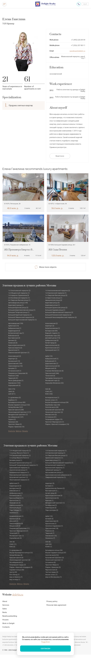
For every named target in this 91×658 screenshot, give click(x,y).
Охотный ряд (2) (15, 508)
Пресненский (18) (51, 528)
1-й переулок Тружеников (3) (18, 295)
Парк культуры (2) (51, 510)
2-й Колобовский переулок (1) (19, 298)
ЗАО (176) (11, 389)
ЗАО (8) (12, 542)
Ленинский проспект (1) (54, 560)
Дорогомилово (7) (51, 363)
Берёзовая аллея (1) (52, 305)
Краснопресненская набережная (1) (58, 475)
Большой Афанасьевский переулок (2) (59, 312)
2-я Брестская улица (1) (53, 298)
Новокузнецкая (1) (16, 505)
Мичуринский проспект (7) (18, 414)
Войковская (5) (13, 335)
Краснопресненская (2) (16, 345)
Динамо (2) (12, 340)
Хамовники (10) (51, 536)
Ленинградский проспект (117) (19, 412)
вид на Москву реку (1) (53, 577)
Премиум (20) (13, 422)
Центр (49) (13, 572)
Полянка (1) (13, 513)
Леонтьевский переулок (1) (19, 480)
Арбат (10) (49, 516)
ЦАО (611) (11, 394)
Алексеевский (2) (14, 356)
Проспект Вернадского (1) (54, 422)
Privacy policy (51, 601)
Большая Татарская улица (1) (19, 312)
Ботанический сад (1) (16, 333)
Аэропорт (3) (49, 326)
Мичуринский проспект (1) (55, 503)
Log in (85, 4)
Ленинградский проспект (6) (19, 560)
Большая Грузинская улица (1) (20, 463)
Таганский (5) (50, 376)
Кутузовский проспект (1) (18, 477)
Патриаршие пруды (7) (17, 565)
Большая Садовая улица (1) (55, 310)
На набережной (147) (15, 417)
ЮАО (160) (49, 394)
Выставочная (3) (14, 338)
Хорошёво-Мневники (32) (54, 383)
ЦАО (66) (48, 544)
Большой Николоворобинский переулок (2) (61, 317)
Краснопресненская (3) (53, 495)
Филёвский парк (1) (16, 536)
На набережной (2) (16, 562)
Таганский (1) (14, 533)
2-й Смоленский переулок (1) (20, 455)
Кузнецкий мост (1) (52, 350)
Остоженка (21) (50, 417)
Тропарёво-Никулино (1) (54, 378)
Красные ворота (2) (15, 348)
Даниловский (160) (15, 363)
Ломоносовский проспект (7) (18, 352)
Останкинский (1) (14, 371)
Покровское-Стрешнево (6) (18, 373)
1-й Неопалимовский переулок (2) (57, 290)
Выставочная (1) (51, 491)
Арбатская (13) (13, 326)
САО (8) (47, 389)
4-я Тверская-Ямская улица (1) (19, 300)
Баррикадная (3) (14, 331)
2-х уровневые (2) (15, 550)
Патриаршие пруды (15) (53, 419)
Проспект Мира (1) (52, 565)
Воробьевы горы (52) (52, 335)
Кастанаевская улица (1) (54, 472)
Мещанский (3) (14, 526)
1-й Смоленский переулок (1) (55, 293)
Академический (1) (16, 516)
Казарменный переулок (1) (19, 472)
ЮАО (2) (12, 546)
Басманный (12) (14, 361)
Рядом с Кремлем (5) (53, 567)
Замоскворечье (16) (15, 366)
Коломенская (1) (15, 495)
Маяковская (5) (14, 503)
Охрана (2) (12, 419)
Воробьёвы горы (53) (52, 405)
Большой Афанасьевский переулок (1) (59, 463)
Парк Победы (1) (15, 510)
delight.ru (17, 595)
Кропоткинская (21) (52, 348)
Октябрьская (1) (51, 505)
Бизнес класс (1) (51, 400)
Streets (25, 431)
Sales (4, 609)
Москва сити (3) (51, 414)
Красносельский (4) (52, 366)
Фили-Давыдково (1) (15, 380)
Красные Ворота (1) (16, 498)
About (4, 601)
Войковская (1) (14, 491)
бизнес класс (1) (51, 574)
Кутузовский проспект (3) (54, 557)
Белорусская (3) (15, 488)
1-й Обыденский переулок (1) (19, 293)
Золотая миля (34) (52, 407)
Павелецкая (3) (50, 508)
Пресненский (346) (52, 373)
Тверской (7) (49, 533)
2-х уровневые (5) (14, 397)
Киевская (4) (12, 343)
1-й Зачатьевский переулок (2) (19, 290)
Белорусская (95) (51, 331)
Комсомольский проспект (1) (20, 475)
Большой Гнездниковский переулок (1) (23, 465)
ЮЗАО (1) (48, 546)
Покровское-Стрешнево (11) (19, 528)
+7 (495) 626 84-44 (78, 40)
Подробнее (45, 642)
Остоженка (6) (50, 562)
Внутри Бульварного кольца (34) (56, 402)
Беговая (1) (49, 486)
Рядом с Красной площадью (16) (57, 424)
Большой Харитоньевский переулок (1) (22, 320)
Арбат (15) (48, 356)
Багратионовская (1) (52, 328)
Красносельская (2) (52, 345)
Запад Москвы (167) (15, 407)
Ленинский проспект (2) (54, 412)
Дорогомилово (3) (51, 521)
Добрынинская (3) (52, 340)
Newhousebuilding (9, 616)
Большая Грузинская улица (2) (56, 307)
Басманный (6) (14, 519)
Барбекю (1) (12, 400)
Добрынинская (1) (16, 493)
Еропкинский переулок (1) (54, 467)
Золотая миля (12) (52, 555)
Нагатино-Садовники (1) (54, 526)
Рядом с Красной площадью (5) (20, 567)
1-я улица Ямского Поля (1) (19, 453)
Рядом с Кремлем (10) (16, 427)
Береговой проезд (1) (16, 305)
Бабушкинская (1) (14, 328)
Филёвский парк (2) (52, 380)
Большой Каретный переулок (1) (20, 315)
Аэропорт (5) (49, 483)
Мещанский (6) (50, 368)
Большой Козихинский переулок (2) (58, 315)
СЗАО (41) (48, 391)
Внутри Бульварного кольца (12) (21, 552)
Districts (11, 431)
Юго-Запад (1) (14, 574)
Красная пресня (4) (16, 557)
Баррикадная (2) (15, 486)
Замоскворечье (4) (16, 523)
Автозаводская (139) (15, 323)
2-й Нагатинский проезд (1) (55, 453)
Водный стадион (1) (52, 333)
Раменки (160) (13, 376)
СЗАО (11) (12, 544)
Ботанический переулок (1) (55, 465)
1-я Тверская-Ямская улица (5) (56, 295)
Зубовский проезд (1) (53, 470)
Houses (5, 620)
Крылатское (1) (13, 350)
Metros (18, 431)
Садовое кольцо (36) (16, 570)
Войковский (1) (50, 361)
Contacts (6, 627)
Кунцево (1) (12, 368)
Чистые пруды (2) (51, 572)
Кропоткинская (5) (52, 498)
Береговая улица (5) (52, 303)
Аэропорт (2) (12, 359)
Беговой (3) (49, 519)
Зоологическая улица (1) (18, 470)
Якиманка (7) (50, 538)
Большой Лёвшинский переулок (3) (21, 317)
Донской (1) (13, 521)
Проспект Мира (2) (15, 424)
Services (5, 605)
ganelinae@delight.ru (77, 51)
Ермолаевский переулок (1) (19, 467)
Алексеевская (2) (51, 323)
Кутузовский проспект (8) (54, 410)
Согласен (45, 648)
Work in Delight (8, 623)
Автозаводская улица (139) (18, 303)
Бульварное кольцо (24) (54, 550)
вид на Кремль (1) (16, 577)
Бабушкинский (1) (51, 359)
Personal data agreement (56, 605)
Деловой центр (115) (52, 338)
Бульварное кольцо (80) (16, 402)
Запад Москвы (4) (15, 555)
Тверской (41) (13, 378)
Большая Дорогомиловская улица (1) (21, 310)
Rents (4, 612)
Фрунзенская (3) (51, 570)
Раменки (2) (49, 531)
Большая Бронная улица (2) (18, 307)
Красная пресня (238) (16, 410)
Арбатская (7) (14, 483)
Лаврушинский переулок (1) (55, 477)
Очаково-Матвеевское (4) (54, 371)
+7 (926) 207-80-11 (78, 45)
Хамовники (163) (14, 383)
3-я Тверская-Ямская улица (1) (56, 455)
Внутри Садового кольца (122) (19, 405)
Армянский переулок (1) (54, 458)
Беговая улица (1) (15, 460)
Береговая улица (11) (53, 460)
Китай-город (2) (50, 343)
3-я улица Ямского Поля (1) (19, 458)
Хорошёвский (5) (14, 385)
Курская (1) (49, 500)
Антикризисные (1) (52, 397)
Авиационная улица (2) (53, 300)
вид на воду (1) (14, 579)
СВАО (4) (11, 391)
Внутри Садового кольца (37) (55, 552)
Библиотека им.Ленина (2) (55, 488)
